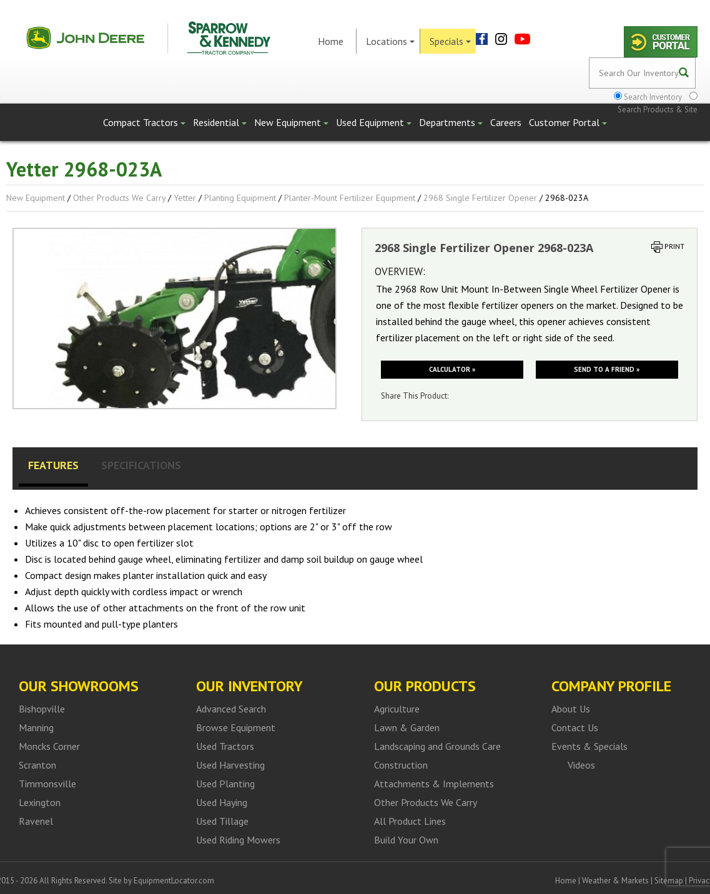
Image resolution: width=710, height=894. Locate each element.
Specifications (141, 465)
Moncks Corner (49, 746)
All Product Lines (410, 821)
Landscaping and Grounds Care (437, 746)
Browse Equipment (235, 727)
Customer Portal (568, 122)
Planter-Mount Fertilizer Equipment (349, 197)
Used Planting (225, 783)
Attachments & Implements (434, 783)
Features (53, 465)
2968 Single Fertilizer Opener (480, 197)
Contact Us (574, 727)
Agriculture (397, 708)
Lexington (40, 802)
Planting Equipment (240, 197)
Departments (451, 122)
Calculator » (452, 369)
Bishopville (42, 708)
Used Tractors (225, 746)
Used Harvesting (230, 765)
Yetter (185, 197)
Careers (505, 122)
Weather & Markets (615, 880)
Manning (36, 727)
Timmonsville (47, 783)
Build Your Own (406, 839)
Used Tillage (222, 821)
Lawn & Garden (407, 727)
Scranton (37, 765)
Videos (581, 765)
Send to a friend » (606, 369)
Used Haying (221, 802)
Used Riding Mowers (238, 839)
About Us (570, 708)
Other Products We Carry (119, 197)
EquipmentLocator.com (174, 880)
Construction (401, 765)
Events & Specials (589, 746)
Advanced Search (231, 708)
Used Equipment (374, 122)
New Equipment (291, 122)
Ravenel (36, 821)
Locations (390, 41)
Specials (450, 41)
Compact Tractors (144, 122)
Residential (220, 122)
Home (330, 41)
